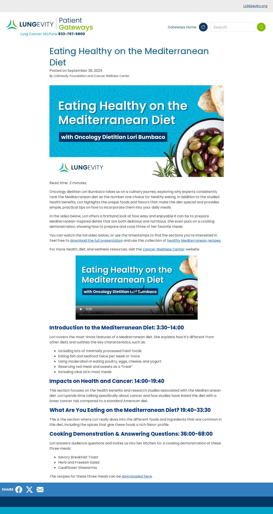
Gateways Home (188, 27)
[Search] (261, 27)
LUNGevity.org (255, 6)
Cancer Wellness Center (164, 249)
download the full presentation (96, 240)
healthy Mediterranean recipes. (194, 240)
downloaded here (137, 476)
